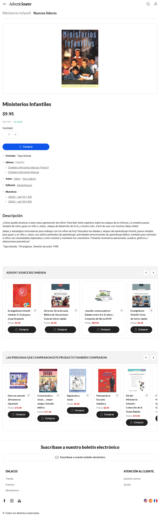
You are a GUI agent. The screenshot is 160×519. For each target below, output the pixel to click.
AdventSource (24, 185)
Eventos (10, 484)
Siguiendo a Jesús (73, 397)
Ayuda (127, 484)
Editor (17, 178)
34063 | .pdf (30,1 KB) (20, 196)
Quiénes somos (132, 478)
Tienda (9, 478)
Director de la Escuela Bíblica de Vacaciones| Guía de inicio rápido (56, 314)
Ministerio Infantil (16, 13)
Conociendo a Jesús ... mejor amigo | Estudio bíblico (45, 401)
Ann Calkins (29, 178)
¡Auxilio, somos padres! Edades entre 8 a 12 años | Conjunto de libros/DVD (99, 314)
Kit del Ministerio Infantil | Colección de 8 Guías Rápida (134, 403)
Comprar (26, 146)
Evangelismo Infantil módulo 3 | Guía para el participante (19, 314)
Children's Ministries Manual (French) (28, 167)
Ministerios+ (12, 490)
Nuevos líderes (45, 13)
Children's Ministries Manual (23, 172)
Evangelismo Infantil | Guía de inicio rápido (138, 314)
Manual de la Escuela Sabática (103, 399)
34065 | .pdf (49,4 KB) (20, 201)
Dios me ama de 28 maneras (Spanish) (16, 399)
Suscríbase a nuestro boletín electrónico (80, 457)
